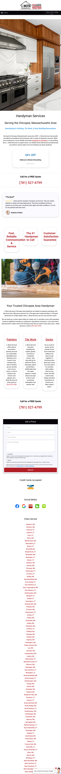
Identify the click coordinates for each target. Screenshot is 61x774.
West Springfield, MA (30, 765)
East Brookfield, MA (30, 575)
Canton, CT (30, 556)
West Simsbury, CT (30, 762)
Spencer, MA (30, 715)
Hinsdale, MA (30, 630)
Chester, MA (31, 561)
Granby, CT (30, 611)
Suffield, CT (30, 729)
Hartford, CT (30, 624)
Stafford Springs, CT (30, 721)
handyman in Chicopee (39, 136)
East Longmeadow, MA (30, 583)
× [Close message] (53, 769)
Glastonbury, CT (30, 608)
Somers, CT (30, 696)
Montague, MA (30, 663)
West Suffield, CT (30, 767)
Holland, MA (30, 633)
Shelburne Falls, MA (30, 690)
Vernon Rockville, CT (30, 745)
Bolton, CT (30, 542)
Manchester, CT (30, 655)
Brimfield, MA (30, 545)
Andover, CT (30, 525)
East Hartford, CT (30, 580)
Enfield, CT (30, 594)
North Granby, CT (30, 674)
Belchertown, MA (30, 536)
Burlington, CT (30, 553)
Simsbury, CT (30, 693)
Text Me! (10, 450)
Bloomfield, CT (30, 539)
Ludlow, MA (30, 652)
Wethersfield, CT (30, 773)
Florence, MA (30, 605)
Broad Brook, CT (30, 547)
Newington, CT (30, 668)
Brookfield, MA (30, 550)
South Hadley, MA (30, 701)
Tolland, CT (30, 737)
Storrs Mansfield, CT (30, 723)
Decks (49, 335)
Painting (12, 335)
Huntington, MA (30, 638)
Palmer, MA (30, 682)
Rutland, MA (30, 688)
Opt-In (9, 456)
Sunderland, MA (30, 732)
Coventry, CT (30, 569)
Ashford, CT (30, 528)
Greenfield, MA (30, 616)
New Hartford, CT (30, 666)
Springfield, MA (30, 718)
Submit (30, 466)
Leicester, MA (30, 646)
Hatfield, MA (30, 627)
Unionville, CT (30, 743)
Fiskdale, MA (30, 602)
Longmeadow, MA (30, 649)
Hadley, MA (30, 619)
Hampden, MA (30, 622)
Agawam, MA (30, 520)
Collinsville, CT (30, 567)
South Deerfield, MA (30, 699)
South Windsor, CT (30, 704)
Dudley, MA (30, 572)
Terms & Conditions (29, 461)
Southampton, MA (30, 707)
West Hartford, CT (30, 759)
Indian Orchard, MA (30, 641)
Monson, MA (30, 660)
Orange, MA (30, 679)
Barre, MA (30, 534)
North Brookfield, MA (30, 671)
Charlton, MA (30, 558)
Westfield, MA (30, 770)
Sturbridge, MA (30, 726)
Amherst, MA (30, 523)
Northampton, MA (30, 677)
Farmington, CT (30, 597)
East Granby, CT (30, 578)
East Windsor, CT (30, 586)
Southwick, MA (30, 712)
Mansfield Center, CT (30, 657)
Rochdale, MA (30, 685)
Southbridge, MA (30, 710)
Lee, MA (30, 644)
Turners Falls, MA (30, 740)
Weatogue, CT (30, 754)
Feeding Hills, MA (30, 600)
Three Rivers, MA (30, 734)
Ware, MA (30, 748)
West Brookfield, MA (30, 756)
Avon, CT (30, 531)
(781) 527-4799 (52, 12)
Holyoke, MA (30, 635)
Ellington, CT (30, 591)
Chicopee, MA (30, 564)
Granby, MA (30, 613)
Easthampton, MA (30, 589)
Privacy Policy (20, 461)
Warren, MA (30, 751)
